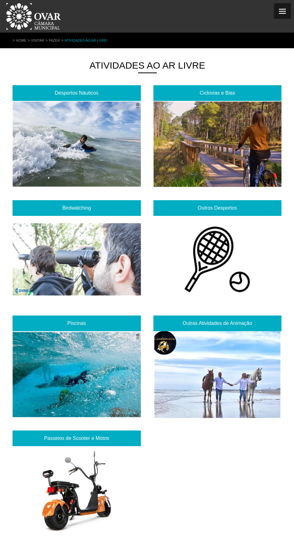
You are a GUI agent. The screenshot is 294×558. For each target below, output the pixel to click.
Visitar (37, 40)
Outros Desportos (217, 208)
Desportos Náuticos (77, 93)
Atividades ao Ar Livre (85, 40)
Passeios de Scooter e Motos (76, 438)
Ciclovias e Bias (217, 93)
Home (21, 40)
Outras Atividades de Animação (217, 323)
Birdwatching (76, 208)
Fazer (54, 40)
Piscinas (76, 323)
